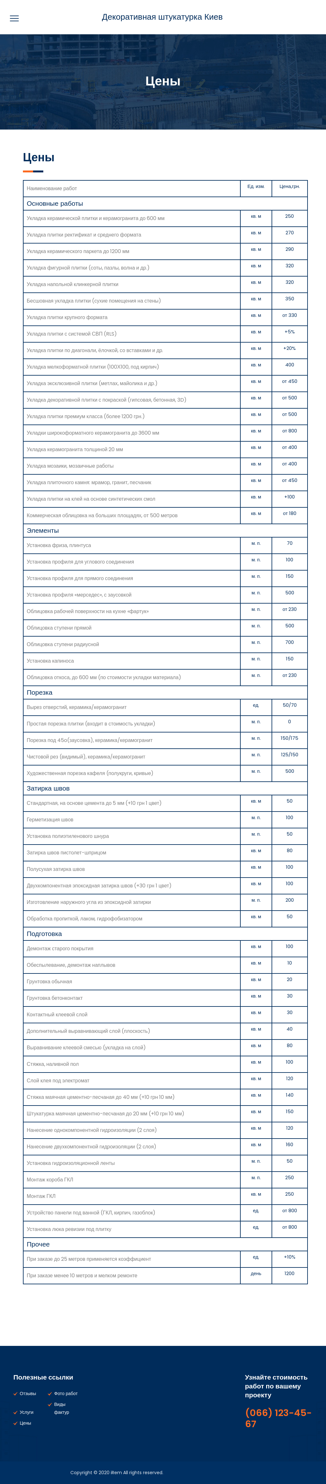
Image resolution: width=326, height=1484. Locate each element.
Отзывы (28, 1393)
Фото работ (66, 1393)
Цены (25, 1423)
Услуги (26, 1412)
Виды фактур (61, 1408)
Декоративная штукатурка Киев (162, 17)
